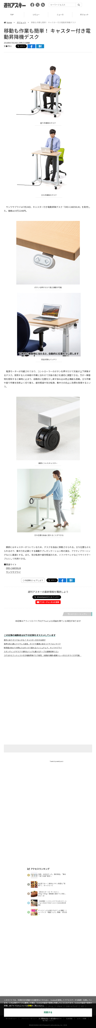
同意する (48, 1012)
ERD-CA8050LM (13, 568)
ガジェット (21, 22)
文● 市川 (8, 46)
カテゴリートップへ (77, 614)
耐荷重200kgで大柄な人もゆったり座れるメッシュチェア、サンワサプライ (33, 648)
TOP (12, 14)
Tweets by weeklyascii (56, 761)
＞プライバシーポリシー (48, 1019)
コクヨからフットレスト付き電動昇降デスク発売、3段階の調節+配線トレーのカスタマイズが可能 (42, 655)
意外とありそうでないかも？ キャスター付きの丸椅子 (25, 640)
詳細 (30, 1006)
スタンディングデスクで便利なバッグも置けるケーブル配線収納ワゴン (31, 651)
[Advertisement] (48, 684)
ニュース (60, 14)
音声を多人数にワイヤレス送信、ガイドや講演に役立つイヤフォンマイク (32, 644)
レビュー (36, 14)
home (8, 22)
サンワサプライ (13, 572)
